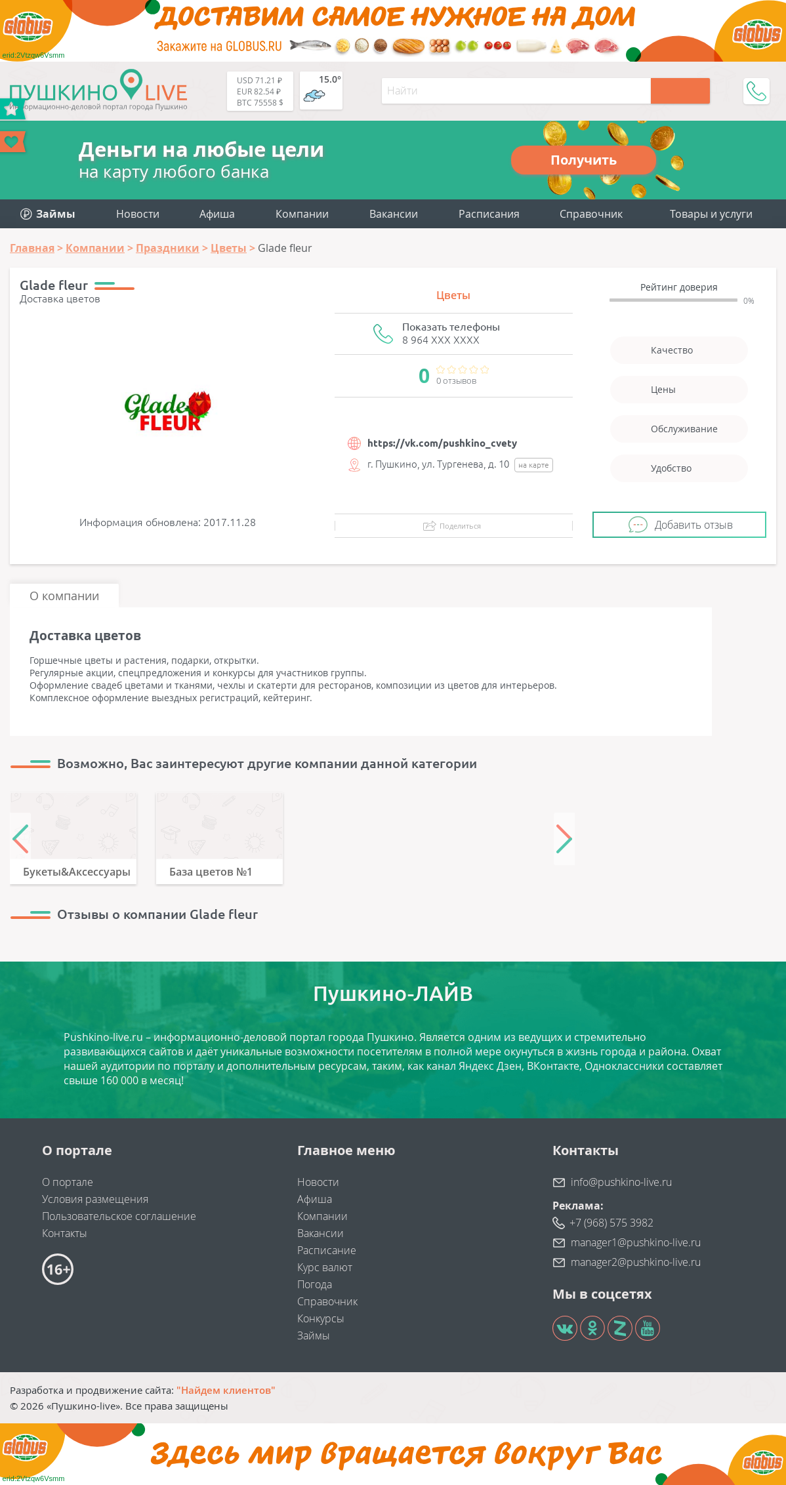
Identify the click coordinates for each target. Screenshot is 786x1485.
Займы (313, 1335)
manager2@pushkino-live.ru (636, 1262)
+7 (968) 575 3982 (611, 1222)
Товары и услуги (711, 214)
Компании (302, 214)
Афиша (217, 214)
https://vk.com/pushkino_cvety (442, 443)
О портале (67, 1182)
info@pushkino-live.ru (621, 1182)
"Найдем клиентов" (226, 1389)
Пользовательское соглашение (119, 1216)
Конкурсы (320, 1318)
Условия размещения (95, 1199)
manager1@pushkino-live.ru (636, 1242)
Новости (137, 214)
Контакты (64, 1233)
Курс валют (324, 1267)
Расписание (326, 1250)
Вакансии (393, 214)
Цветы (453, 295)
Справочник (591, 214)
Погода (314, 1284)
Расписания (489, 214)
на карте (533, 464)
